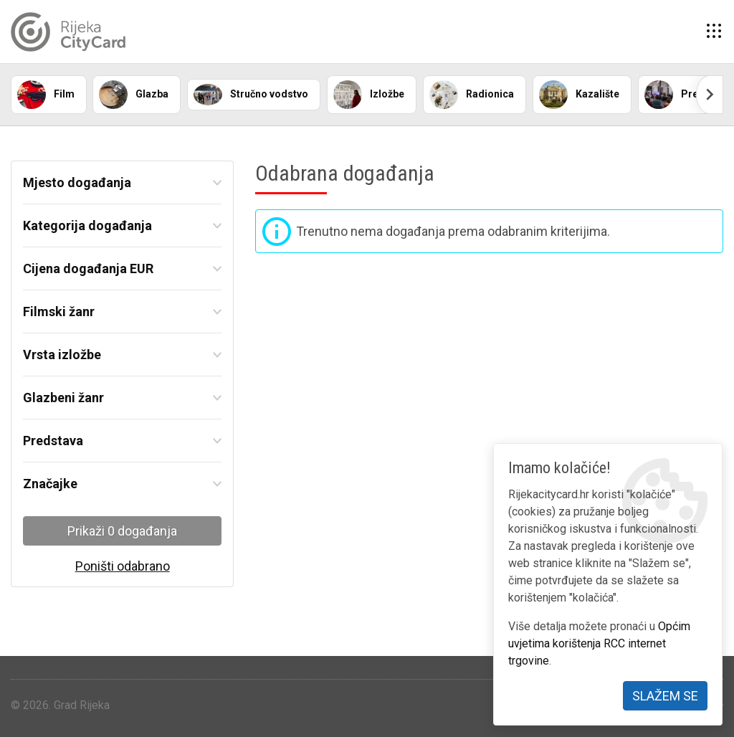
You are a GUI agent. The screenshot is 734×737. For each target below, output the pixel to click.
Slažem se (665, 695)
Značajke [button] (50, 483)
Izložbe (368, 94)
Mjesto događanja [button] (77, 182)
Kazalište (579, 94)
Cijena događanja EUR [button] (88, 268)
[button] (714, 31)
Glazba (133, 94)
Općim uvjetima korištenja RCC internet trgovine (599, 643)
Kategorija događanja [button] (87, 225)
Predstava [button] (53, 440)
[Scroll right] (709, 94)
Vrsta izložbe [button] (62, 354)
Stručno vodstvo (251, 94)
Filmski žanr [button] (59, 311)
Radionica (471, 94)
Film (46, 94)
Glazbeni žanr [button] (63, 397)
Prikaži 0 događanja (122, 530)
